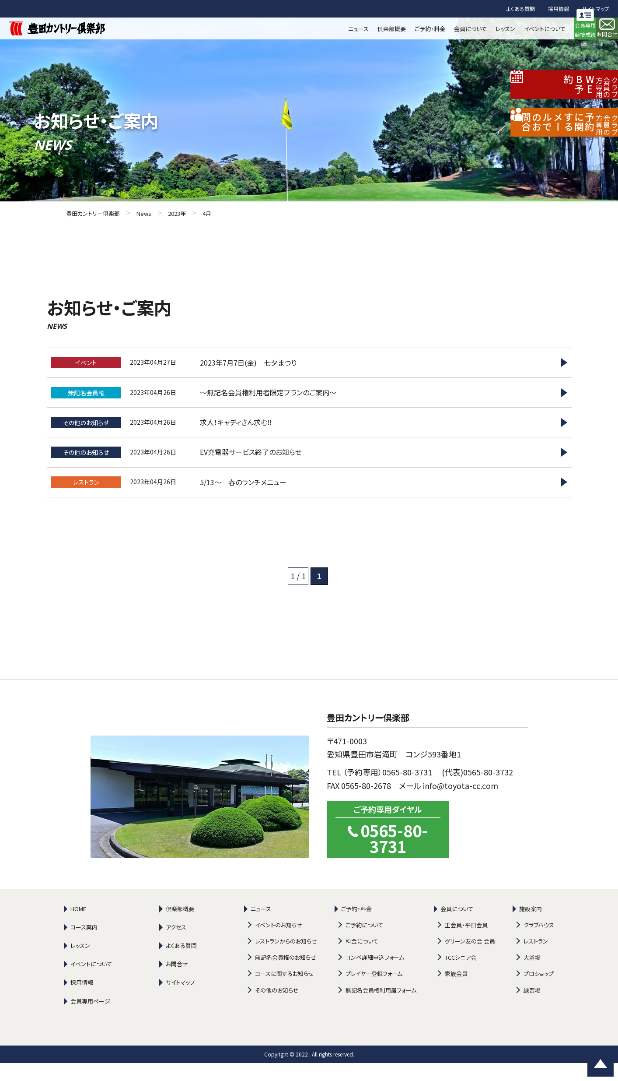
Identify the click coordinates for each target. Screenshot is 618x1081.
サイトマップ (595, 8)
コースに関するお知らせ (284, 992)
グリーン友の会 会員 (470, 959)
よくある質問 (520, 8)
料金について (362, 959)
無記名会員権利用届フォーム (381, 1008)
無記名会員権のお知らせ (285, 975)
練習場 (532, 1008)
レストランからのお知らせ (286, 959)
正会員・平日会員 (466, 943)
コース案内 (84, 945)
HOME (78, 927)
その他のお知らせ (277, 1008)
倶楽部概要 (180, 927)
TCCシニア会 (460, 975)
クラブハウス (539, 943)
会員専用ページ (90, 1019)
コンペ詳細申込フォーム (375, 975)
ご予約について (364, 943)
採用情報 (558, 8)
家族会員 (456, 992)
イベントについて (91, 982)
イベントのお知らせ (278, 943)
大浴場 (532, 975)
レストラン (536, 959)
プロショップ (539, 992)
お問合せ (177, 982)
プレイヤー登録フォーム (374, 992)
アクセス (176, 945)
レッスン (80, 963)
